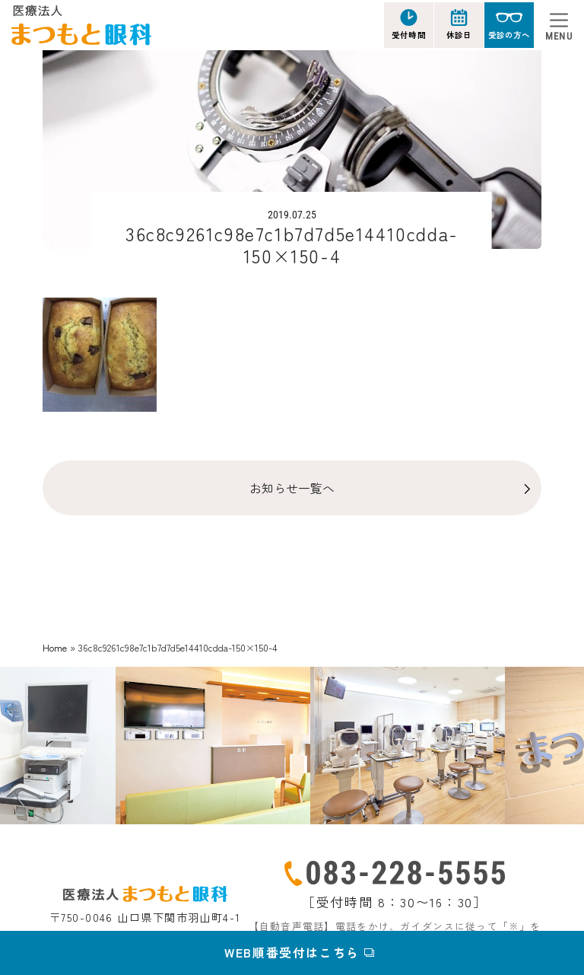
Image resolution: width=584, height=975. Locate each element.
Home (55, 647)
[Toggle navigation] (559, 25)
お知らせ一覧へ (292, 488)
